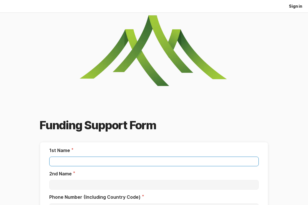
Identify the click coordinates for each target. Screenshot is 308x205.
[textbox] (154, 161)
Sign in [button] (295, 6)
